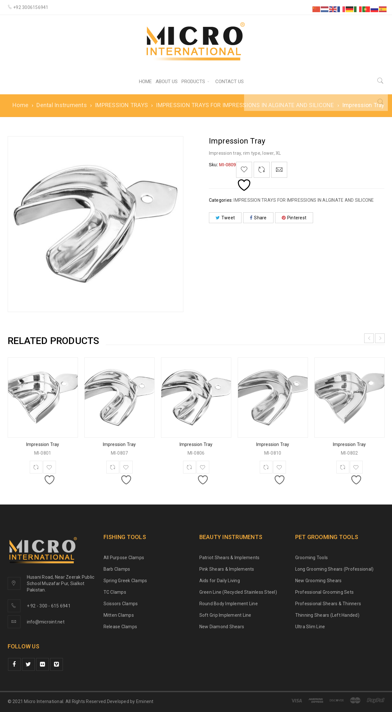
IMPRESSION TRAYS (121, 105)
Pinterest (294, 217)
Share (258, 217)
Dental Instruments (61, 105)
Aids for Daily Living (219, 580)
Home (20, 105)
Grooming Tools (311, 557)
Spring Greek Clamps (125, 580)
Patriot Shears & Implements (229, 557)
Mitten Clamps (119, 615)
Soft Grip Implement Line (225, 615)
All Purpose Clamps (124, 557)
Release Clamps (120, 626)
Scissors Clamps (121, 603)
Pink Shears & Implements (226, 569)
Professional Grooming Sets (324, 592)
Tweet (225, 217)
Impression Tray (42, 444)
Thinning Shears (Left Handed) (327, 615)
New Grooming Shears (318, 580)
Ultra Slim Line (310, 626)
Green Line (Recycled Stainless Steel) (238, 592)
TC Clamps (115, 592)
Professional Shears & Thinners (328, 603)
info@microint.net (46, 621)
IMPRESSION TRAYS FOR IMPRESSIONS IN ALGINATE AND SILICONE (245, 105)
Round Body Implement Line (228, 603)
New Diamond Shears (221, 626)
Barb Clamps (117, 569)
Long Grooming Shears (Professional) (334, 569)
